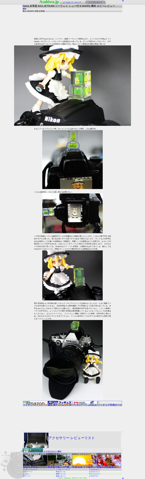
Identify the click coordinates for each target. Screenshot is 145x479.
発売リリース (61, 474)
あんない (26, 474)
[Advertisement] (52, 24)
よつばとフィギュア (72, 2)
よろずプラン (94, 476)
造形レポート (61, 476)
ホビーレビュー (94, 474)
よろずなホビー (95, 2)
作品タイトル (61, 471)
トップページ (27, 471)
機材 (24, 9)
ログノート (27, 476)
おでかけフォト (94, 471)
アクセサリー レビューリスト (59, 440)
